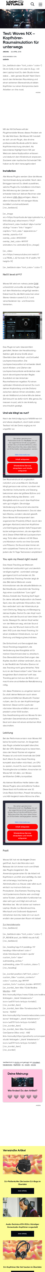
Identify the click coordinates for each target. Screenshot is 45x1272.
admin (6, 59)
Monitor (6, 991)
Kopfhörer (17, 1065)
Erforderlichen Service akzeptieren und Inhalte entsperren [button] (22, 468)
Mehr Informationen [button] (22, 455)
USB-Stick (18, 197)
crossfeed (36, 1062)
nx (23, 1065)
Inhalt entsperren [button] (22, 459)
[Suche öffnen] (32, 4)
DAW (36, 283)
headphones (7, 1065)
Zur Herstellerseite (11, 924)
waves (33, 1065)
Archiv (17, 1062)
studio (27, 1065)
